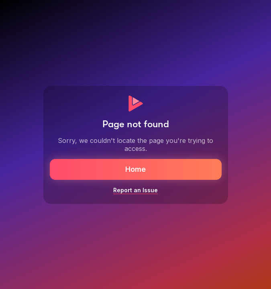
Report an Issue (135, 190)
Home (135, 169)
